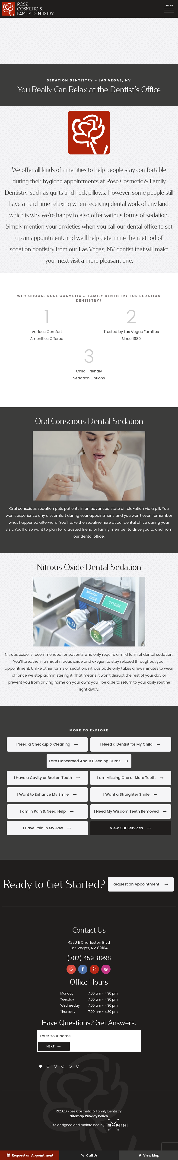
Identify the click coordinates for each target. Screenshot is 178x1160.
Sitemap (77, 1116)
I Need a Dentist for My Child (130, 744)
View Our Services (131, 828)
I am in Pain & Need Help (47, 811)
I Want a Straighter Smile (130, 794)
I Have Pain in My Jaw (47, 828)
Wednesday (70, 1005)
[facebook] (82, 969)
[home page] (28, 9)
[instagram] (106, 969)
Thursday (67, 1011)
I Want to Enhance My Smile (47, 794)
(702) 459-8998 (89, 958)
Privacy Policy (96, 1116)
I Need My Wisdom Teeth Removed (130, 811)
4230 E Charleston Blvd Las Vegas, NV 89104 (89, 945)
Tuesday (67, 999)
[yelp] (94, 969)
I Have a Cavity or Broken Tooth (47, 777)
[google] (71, 969)
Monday (66, 993)
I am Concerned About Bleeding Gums (89, 761)
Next (53, 1046)
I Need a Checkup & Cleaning (47, 744)
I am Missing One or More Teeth (130, 777)
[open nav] (170, 9)
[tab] (40, 1066)
